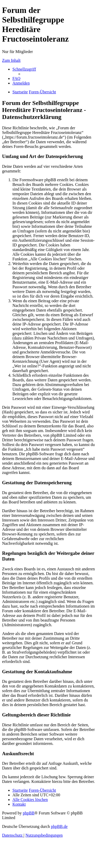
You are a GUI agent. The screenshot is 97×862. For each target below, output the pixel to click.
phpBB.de (59, 826)
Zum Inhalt (11, 60)
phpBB (28, 813)
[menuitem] (16, 78)
